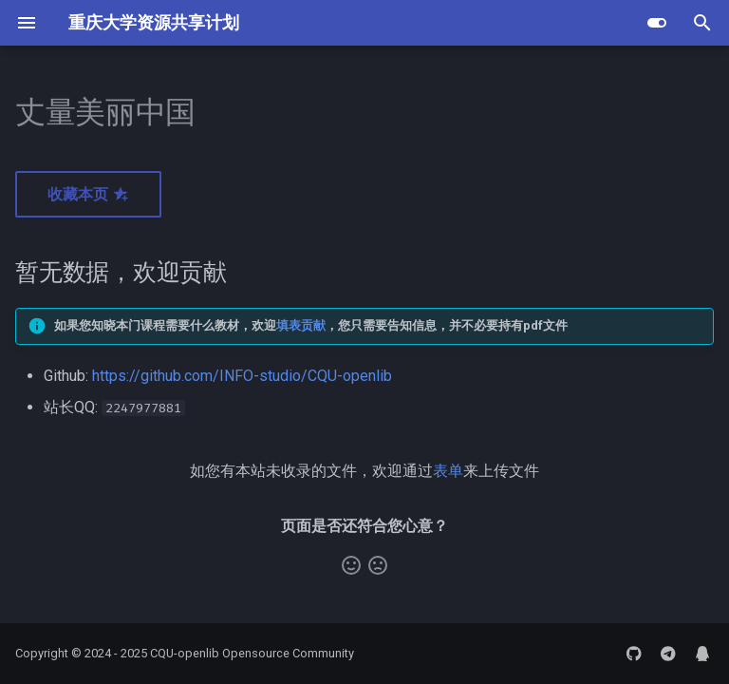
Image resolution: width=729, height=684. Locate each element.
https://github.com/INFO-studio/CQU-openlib (242, 376)
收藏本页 (88, 194)
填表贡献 (301, 325)
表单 (448, 471)
